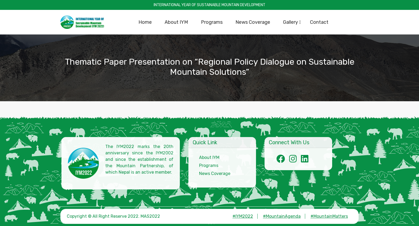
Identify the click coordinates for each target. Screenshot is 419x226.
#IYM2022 (242, 216)
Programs (208, 165)
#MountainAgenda (282, 216)
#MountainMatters (329, 216)
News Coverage (214, 173)
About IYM (209, 157)
